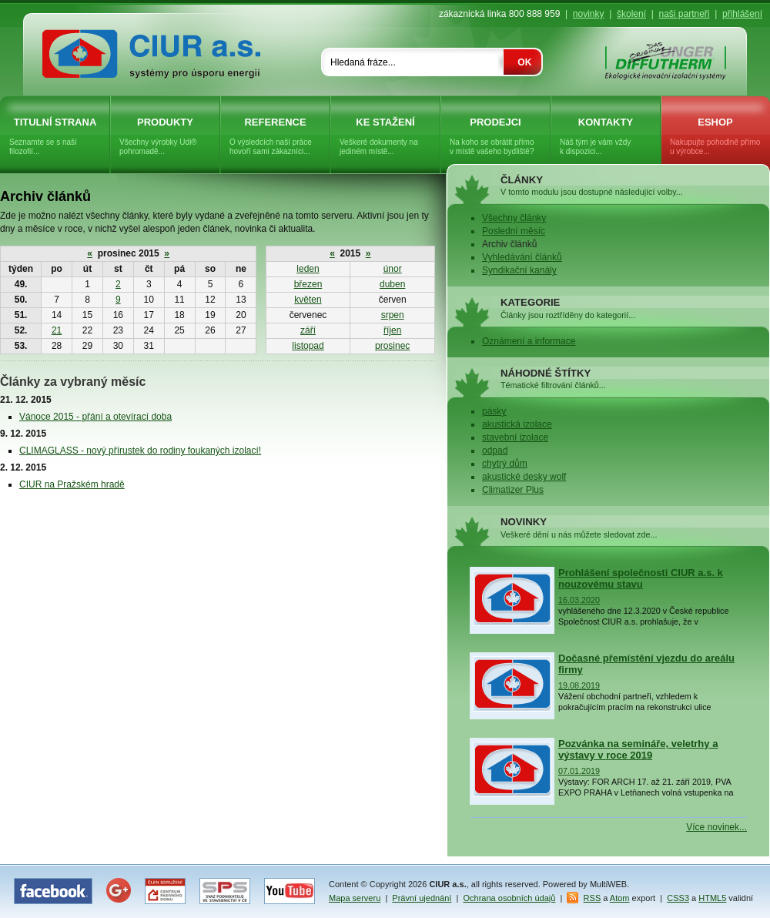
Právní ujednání (421, 898)
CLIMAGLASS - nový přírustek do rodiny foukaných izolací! (140, 450)
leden (307, 268)
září (308, 330)
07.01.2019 (579, 771)
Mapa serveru (354, 898)
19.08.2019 (579, 685)
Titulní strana (55, 136)
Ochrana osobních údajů (510, 898)
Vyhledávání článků (522, 257)
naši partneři (683, 13)
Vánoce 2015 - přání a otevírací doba (95, 416)
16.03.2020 (579, 600)
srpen (392, 315)
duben (392, 284)
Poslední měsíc (513, 231)
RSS (592, 898)
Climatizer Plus (513, 489)
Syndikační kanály (519, 270)
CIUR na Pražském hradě (72, 484)
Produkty (165, 136)
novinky (588, 13)
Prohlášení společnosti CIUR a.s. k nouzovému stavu (640, 578)
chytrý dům (504, 463)
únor (392, 268)
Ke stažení (385, 136)
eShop (715, 136)
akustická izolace (517, 424)
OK (524, 62)
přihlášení (742, 13)
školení (631, 13)
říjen (392, 330)
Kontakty (605, 136)
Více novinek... (716, 827)
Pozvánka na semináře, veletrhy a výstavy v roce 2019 (638, 749)
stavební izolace (515, 437)
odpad (494, 450)
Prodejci (495, 136)
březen (308, 284)
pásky (494, 411)
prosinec (392, 345)
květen (307, 299)
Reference (275, 136)
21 (57, 330)
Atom (620, 898)
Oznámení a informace (528, 341)
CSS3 (678, 898)
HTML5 (712, 898)
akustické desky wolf (524, 476)
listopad (307, 345)
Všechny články (514, 218)
